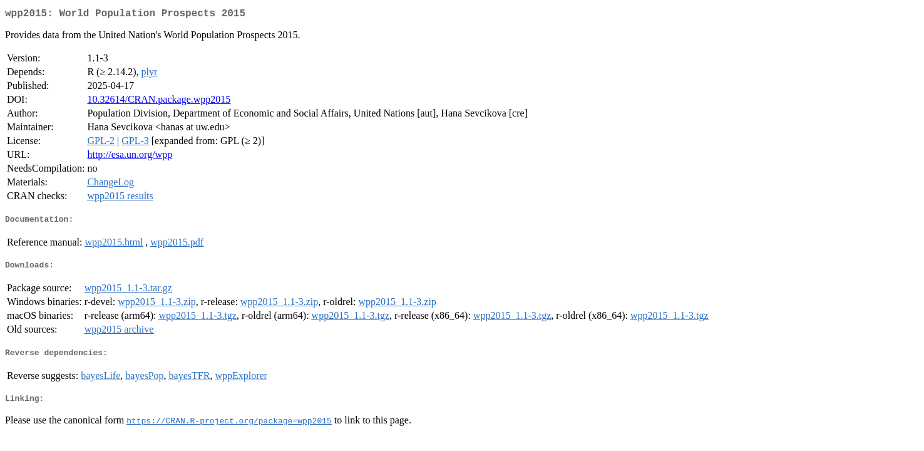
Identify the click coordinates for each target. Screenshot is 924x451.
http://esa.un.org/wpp (129, 157)
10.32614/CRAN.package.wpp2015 (158, 101)
